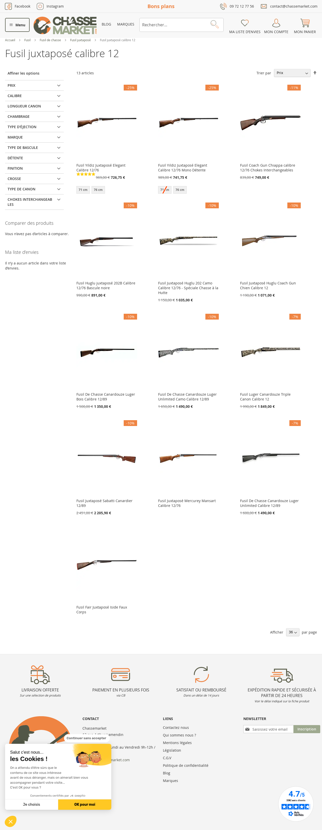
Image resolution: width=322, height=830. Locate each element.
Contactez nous (176, 727)
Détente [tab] (15, 157)
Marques (125, 24)
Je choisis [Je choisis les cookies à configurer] (31, 804)
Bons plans (161, 6)
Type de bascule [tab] (23, 147)
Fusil (27, 40)
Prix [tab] (11, 85)
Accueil (10, 40)
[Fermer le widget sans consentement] (87, 738)
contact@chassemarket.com (293, 6)
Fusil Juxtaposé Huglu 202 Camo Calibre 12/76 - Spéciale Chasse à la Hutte (188, 288)
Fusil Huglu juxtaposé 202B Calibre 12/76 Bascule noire (105, 285)
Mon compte (276, 31)
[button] (11, 821)
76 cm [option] (98, 190)
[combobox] (181, 25)
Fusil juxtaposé (81, 40)
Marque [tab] (15, 137)
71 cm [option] (83, 190)
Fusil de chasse (51, 40)
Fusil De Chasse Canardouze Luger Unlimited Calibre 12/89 (269, 503)
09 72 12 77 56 (242, 6)
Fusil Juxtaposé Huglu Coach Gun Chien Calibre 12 (268, 285)
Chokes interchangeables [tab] (30, 202)
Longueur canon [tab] (24, 106)
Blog (106, 24)
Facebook (22, 6)
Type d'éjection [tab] (22, 126)
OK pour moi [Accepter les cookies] (84, 804)
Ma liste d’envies (245, 31)
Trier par (263, 72)
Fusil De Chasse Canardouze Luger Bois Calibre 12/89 (105, 396)
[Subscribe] (306, 729)
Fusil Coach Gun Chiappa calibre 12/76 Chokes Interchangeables (267, 167)
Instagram (55, 6)
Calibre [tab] (15, 95)
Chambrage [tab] (19, 116)
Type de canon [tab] (21, 189)
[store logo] (65, 25)
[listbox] (106, 190)
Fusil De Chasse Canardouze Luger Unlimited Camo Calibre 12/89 (187, 396)
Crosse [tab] (14, 178)
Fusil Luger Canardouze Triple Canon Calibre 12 (265, 396)
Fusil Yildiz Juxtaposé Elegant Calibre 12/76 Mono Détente (182, 167)
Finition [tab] (15, 168)
